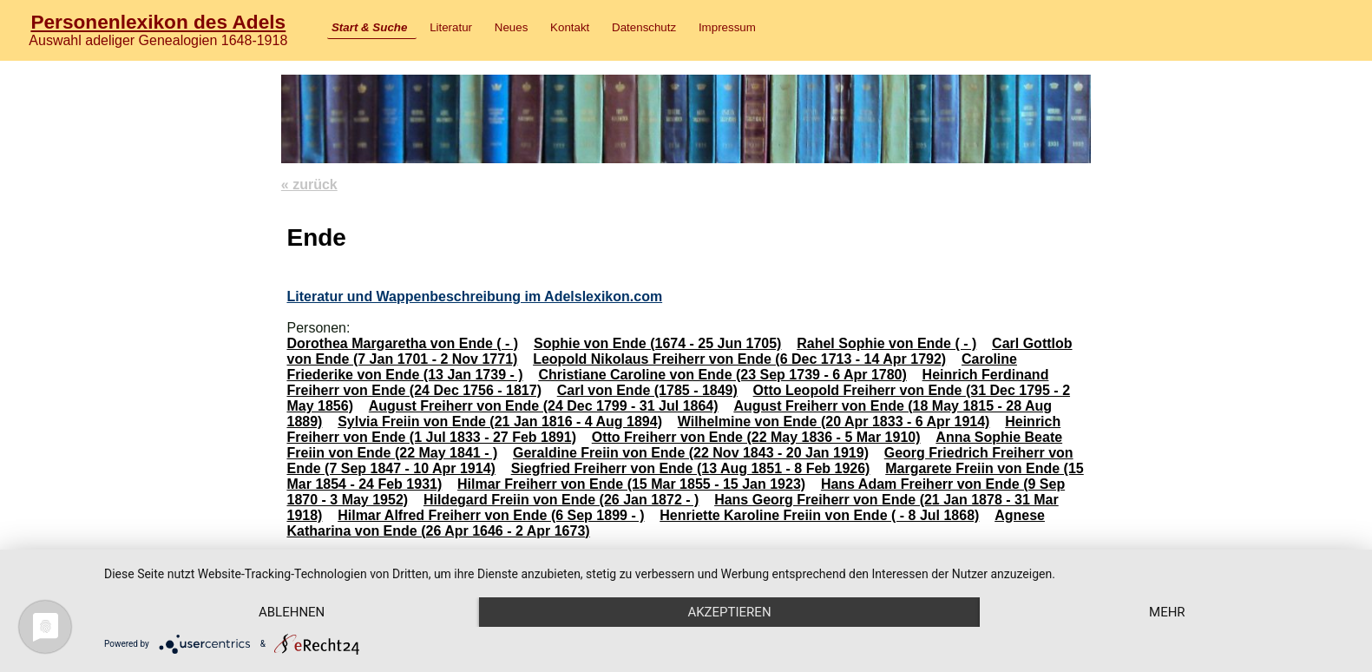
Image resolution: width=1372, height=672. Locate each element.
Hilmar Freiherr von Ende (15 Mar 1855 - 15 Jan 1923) (631, 484)
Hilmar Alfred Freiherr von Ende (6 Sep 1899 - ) (491, 515)
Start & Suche (369, 27)
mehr (1167, 612)
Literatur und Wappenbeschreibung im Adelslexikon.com (474, 296)
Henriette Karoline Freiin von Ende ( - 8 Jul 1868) (819, 515)
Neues (511, 27)
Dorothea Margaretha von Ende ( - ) (402, 343)
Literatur (451, 27)
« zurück (309, 184)
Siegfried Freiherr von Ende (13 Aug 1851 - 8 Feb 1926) (690, 468)
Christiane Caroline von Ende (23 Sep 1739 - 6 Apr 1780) (722, 374)
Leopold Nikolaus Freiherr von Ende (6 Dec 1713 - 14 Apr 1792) (739, 359)
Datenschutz (644, 27)
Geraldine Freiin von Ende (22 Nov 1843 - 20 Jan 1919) (691, 452)
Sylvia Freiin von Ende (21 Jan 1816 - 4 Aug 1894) (500, 421)
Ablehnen (292, 612)
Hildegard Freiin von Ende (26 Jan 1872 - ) (561, 499)
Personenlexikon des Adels (158, 21)
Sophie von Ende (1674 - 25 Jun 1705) (657, 343)
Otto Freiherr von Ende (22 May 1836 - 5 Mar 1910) (756, 437)
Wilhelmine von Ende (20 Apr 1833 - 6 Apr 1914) (834, 421)
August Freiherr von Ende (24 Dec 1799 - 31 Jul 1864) (544, 406)
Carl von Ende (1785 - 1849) (647, 390)
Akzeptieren (729, 612)
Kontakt (569, 27)
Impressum (727, 27)
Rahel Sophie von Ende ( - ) (886, 343)
